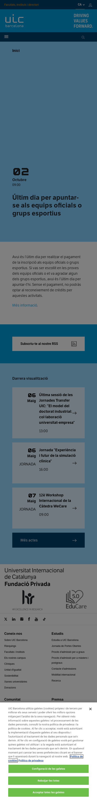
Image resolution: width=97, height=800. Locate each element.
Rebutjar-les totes (48, 780)
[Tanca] (90, 708)
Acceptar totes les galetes (48, 792)
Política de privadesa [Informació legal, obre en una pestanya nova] (30, 760)
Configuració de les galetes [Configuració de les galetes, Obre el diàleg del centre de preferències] (48, 768)
